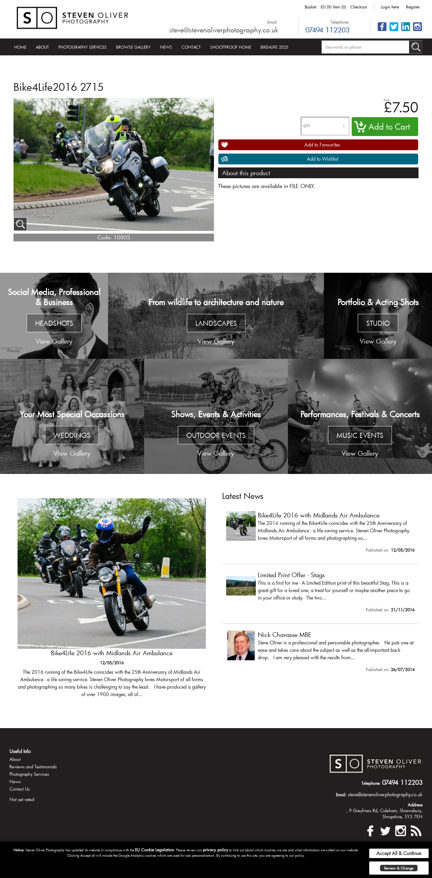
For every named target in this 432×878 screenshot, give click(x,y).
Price (386, 100)
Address (415, 804)
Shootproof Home (230, 47)
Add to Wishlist (322, 159)
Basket (310, 6)
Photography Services (82, 47)
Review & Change (398, 868)
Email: (272, 22)
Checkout (358, 6)
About (42, 47)
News (166, 47)
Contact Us (19, 789)
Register (413, 6)
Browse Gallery (133, 47)
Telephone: (340, 22)
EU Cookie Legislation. (155, 849)
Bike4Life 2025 (274, 47)
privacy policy (215, 849)
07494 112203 (327, 29)
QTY (306, 126)
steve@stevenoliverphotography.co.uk (223, 29)
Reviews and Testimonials (33, 766)
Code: (105, 237)
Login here (390, 6)
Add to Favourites (322, 144)
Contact (191, 47)
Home (20, 47)
